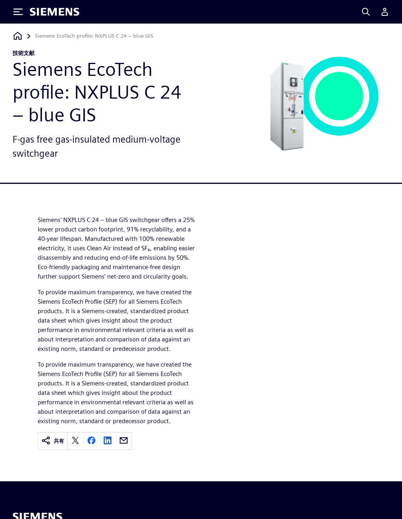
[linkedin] (107, 441)
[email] (124, 441)
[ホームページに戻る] (17, 36)
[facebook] (91, 441)
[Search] (366, 12)
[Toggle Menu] (18, 11)
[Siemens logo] (54, 12)
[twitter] (75, 441)
